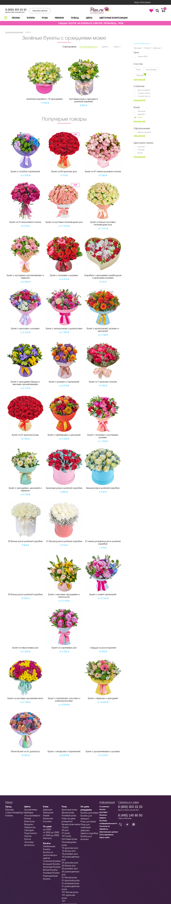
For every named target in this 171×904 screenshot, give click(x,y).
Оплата (102, 809)
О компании (104, 807)
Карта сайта (104, 837)
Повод (75, 17)
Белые (140, 153)
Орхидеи (29, 830)
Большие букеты (51, 864)
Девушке (141, 114)
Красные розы (69, 809)
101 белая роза (70, 892)
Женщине (141, 111)
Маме (148, 47)
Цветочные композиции (113, 17)
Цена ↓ (105, 46)
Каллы (27, 839)
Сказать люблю (144, 93)
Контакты (103, 815)
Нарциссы (29, 827)
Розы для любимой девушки (86, 827)
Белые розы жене (71, 824)
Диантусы (29, 845)
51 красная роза (70, 880)
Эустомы (29, 842)
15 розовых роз (70, 853)
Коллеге (47, 821)
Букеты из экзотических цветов (50, 855)
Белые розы (68, 812)
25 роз (65, 830)
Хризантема (151, 69)
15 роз (65, 827)
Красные (141, 147)
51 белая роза (69, 877)
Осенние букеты (52, 861)
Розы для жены (88, 821)
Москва (9, 809)
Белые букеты (50, 869)
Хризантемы (30, 809)
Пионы (16, 17)
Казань (9, 815)
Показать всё (139, 80)
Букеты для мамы (89, 812)
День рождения (144, 90)
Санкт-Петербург (14, 812)
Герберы (28, 812)
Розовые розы (69, 815)
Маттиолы (29, 821)
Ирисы (27, 836)
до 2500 (47, 829)
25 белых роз (68, 865)
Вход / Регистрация (142, 2)
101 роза (66, 836)
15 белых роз (68, 851)
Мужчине (48, 818)
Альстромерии (32, 815)
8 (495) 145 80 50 (130, 815)
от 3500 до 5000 (51, 835)
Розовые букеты (51, 872)
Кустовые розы (69, 839)
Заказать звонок (39, 10)
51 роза (66, 833)
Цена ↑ (117, 46)
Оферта (102, 818)
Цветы (89, 17)
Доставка (103, 812)
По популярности (88, 46)
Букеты (31, 17)
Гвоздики (28, 824)
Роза (138, 69)
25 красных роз (70, 862)
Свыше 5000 (142, 56)
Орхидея (138, 47)
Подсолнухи (30, 833)
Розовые (141, 150)
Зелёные (157, 47)
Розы (45, 17)
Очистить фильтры (141, 43)
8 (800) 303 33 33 (15, 9)
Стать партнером (106, 835)
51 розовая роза (70, 883)
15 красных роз (70, 848)
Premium (59, 17)
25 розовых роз (70, 868)
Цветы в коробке (144, 132)
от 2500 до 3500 (51, 832)
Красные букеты (52, 867)
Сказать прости (144, 96)
